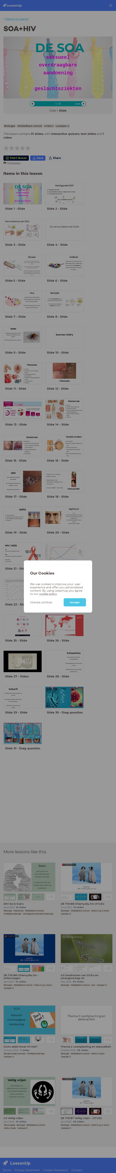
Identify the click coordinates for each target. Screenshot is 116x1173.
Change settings (41, 602)
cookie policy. (48, 593)
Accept (74, 602)
